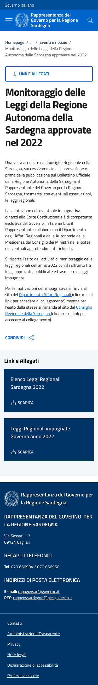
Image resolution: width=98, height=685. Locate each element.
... (31, 42)
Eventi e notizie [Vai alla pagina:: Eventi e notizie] (53, 42)
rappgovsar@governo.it (39, 591)
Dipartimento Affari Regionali (45, 294)
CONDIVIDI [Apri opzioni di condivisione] (20, 337)
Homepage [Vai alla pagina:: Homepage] (14, 42)
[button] (23, 675)
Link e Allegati (30, 74)
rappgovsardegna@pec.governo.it (42, 598)
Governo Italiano (19, 5)
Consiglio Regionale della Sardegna (48, 310)
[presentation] (90, 20)
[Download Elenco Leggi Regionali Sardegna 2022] (22, 402)
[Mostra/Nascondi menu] (9, 21)
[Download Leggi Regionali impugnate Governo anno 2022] (22, 452)
